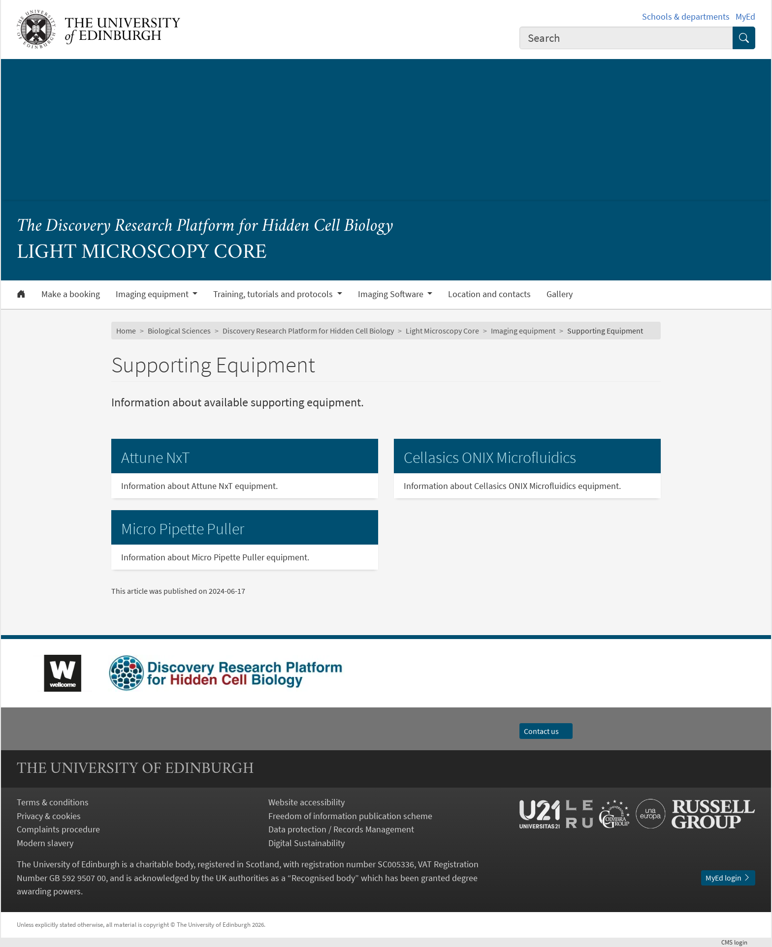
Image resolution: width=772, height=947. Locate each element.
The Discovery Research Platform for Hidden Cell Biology (205, 226)
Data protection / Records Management (341, 829)
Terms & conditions (53, 802)
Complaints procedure (58, 829)
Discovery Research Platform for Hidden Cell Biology (308, 331)
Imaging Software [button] (391, 294)
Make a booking (70, 294)
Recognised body (323, 878)
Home (126, 331)
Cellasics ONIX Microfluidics (490, 457)
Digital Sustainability (306, 843)
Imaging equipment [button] (153, 294)
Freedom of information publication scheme (350, 816)
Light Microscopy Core (442, 331)
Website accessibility (306, 802)
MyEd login (728, 878)
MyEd (745, 16)
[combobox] (626, 38)
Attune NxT (155, 457)
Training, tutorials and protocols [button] (274, 294)
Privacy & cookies (49, 816)
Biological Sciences (179, 331)
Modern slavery (45, 843)
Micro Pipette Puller (182, 529)
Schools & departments (686, 16)
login (738, 942)
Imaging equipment (523, 331)
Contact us (546, 731)
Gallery (560, 294)
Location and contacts (489, 294)
